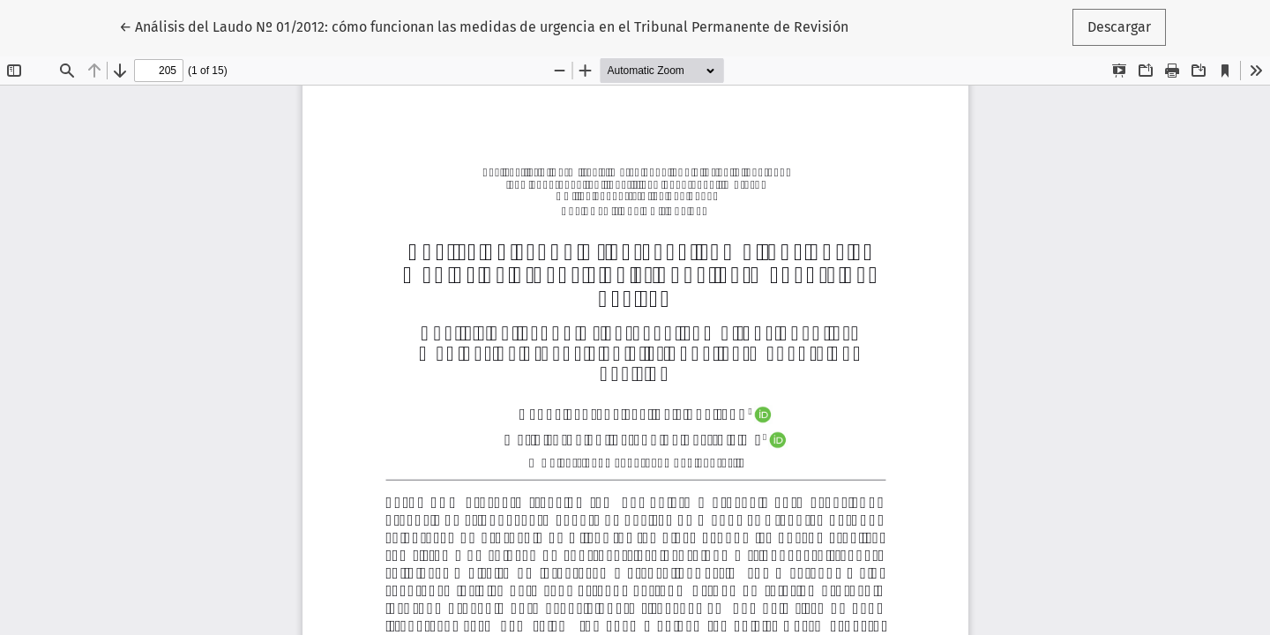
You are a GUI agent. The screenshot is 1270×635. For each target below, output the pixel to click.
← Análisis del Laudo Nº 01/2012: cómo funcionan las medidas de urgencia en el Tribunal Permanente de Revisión (483, 25)
